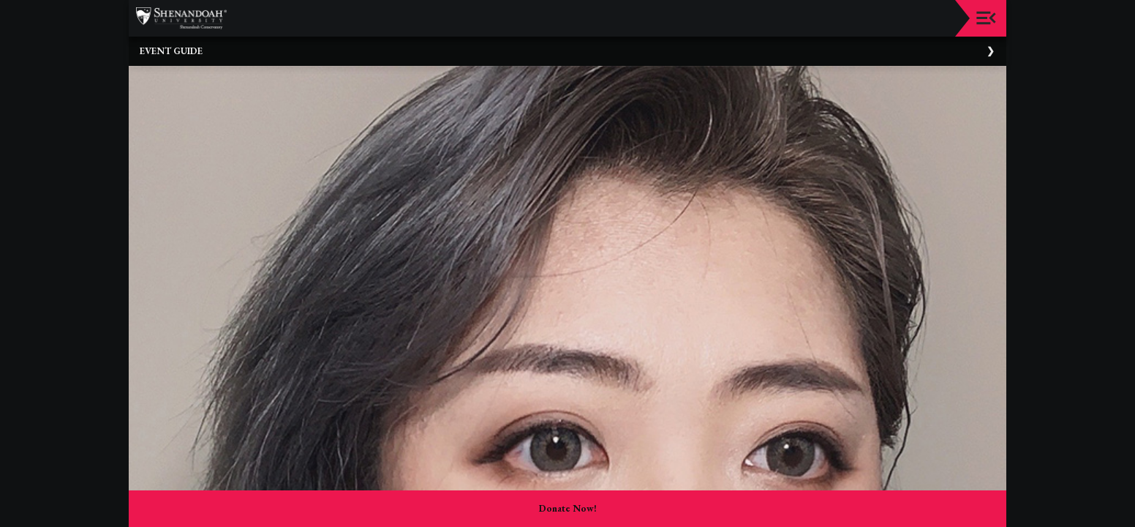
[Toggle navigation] (986, 18)
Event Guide (171, 51)
